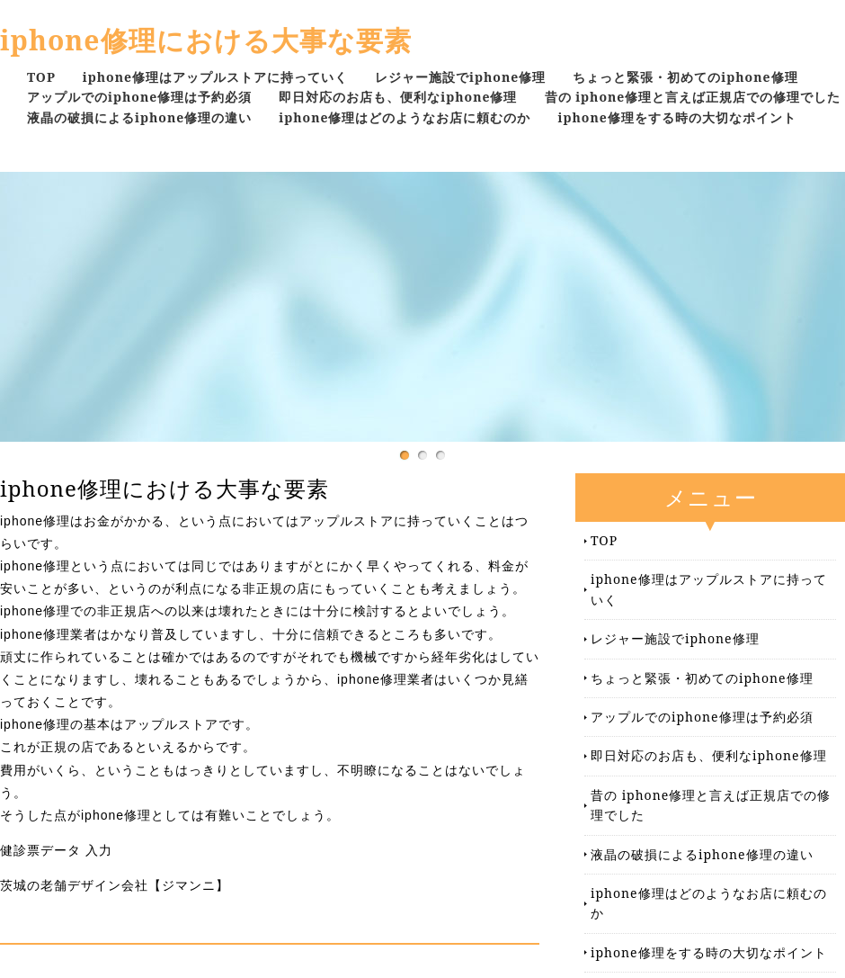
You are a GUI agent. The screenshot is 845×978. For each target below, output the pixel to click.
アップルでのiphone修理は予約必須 (139, 96)
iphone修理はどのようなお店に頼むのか (404, 117)
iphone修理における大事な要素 (206, 40)
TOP (41, 76)
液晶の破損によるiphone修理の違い (139, 117)
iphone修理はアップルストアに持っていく (215, 76)
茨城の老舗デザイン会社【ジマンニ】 (114, 885)
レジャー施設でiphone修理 (460, 76)
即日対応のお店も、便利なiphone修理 (398, 96)
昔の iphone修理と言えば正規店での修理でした (693, 96)
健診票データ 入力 (56, 850)
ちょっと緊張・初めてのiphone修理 (685, 76)
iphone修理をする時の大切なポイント (677, 117)
